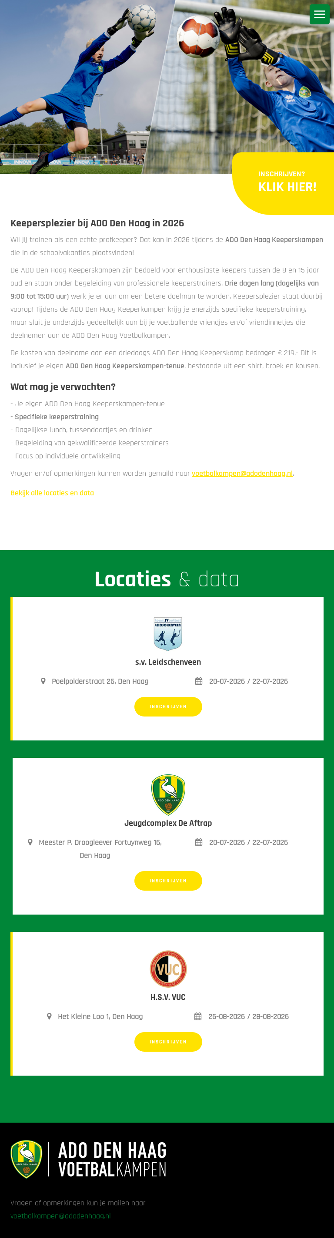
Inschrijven (168, 706)
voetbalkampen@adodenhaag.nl (242, 473)
